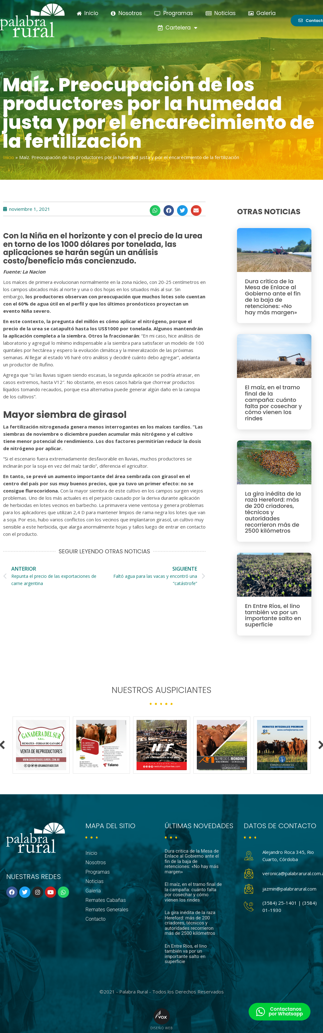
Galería (262, 13)
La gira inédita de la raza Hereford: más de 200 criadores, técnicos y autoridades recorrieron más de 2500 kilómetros (273, 512)
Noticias (221, 13)
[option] (41, 745)
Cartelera (177, 28)
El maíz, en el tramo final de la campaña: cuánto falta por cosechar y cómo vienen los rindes (273, 402)
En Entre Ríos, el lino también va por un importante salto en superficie (273, 615)
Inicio (88, 13)
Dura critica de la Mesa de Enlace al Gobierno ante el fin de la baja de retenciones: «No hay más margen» (273, 296)
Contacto (95, 919)
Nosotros (126, 13)
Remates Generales (106, 910)
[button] (155, 210)
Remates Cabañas (105, 900)
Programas (173, 13)
